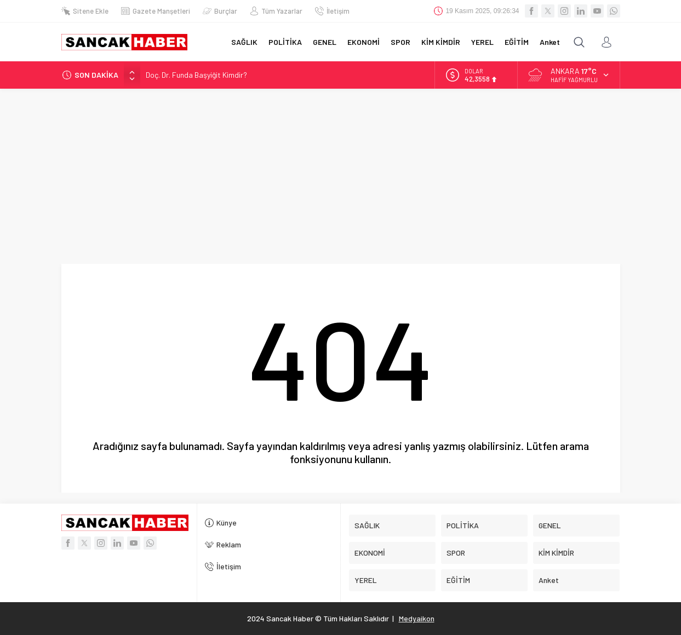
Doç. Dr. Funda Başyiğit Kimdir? (196, 74)
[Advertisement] (340, 170)
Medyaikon (416, 618)
